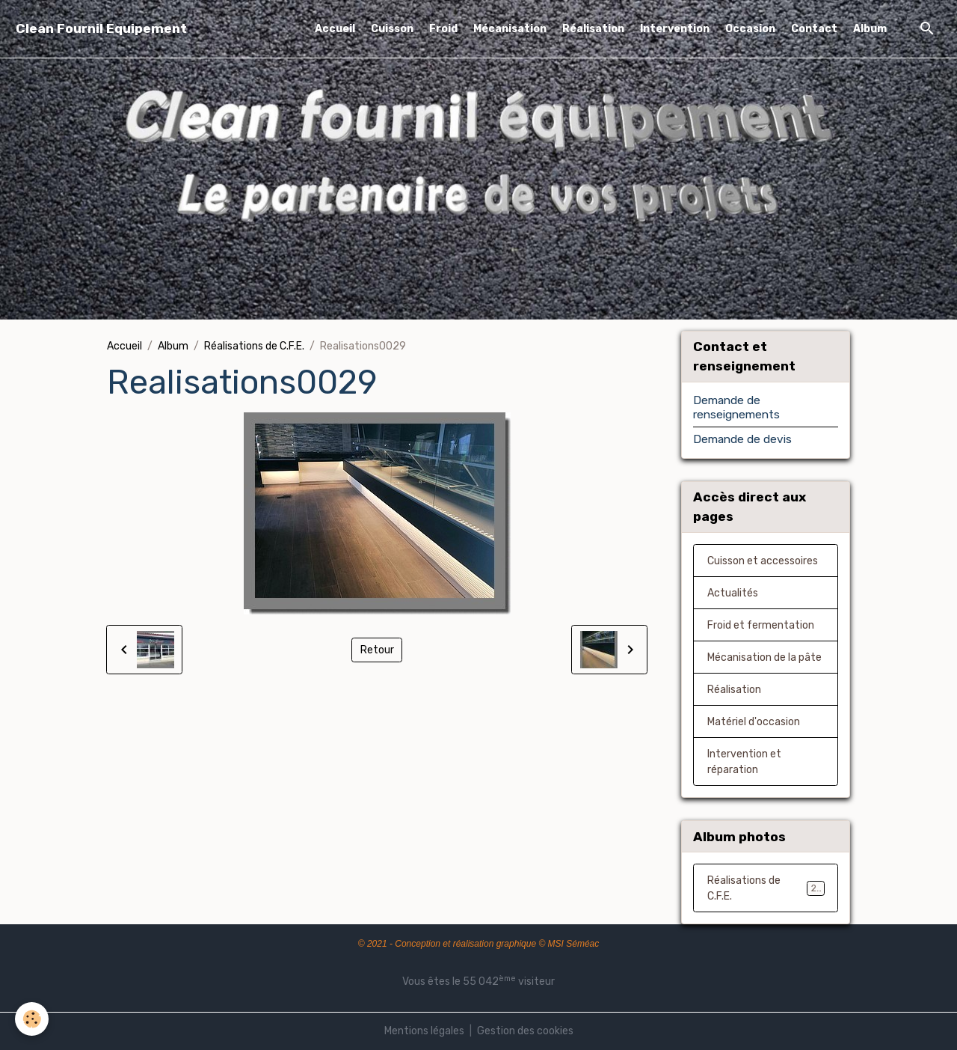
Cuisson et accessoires (762, 561)
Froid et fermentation (760, 625)
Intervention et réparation (744, 762)
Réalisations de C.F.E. (254, 346)
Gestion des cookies (525, 1031)
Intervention (675, 28)
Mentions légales (424, 1031)
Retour (377, 650)
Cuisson (392, 28)
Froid (443, 28)
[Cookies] (32, 1019)
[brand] (101, 29)
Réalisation (593, 28)
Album (870, 28)
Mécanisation (510, 28)
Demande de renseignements (736, 407)
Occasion (750, 28)
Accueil (335, 28)
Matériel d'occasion (753, 721)
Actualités (732, 593)
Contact (814, 28)
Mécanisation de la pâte (764, 657)
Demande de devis (742, 439)
